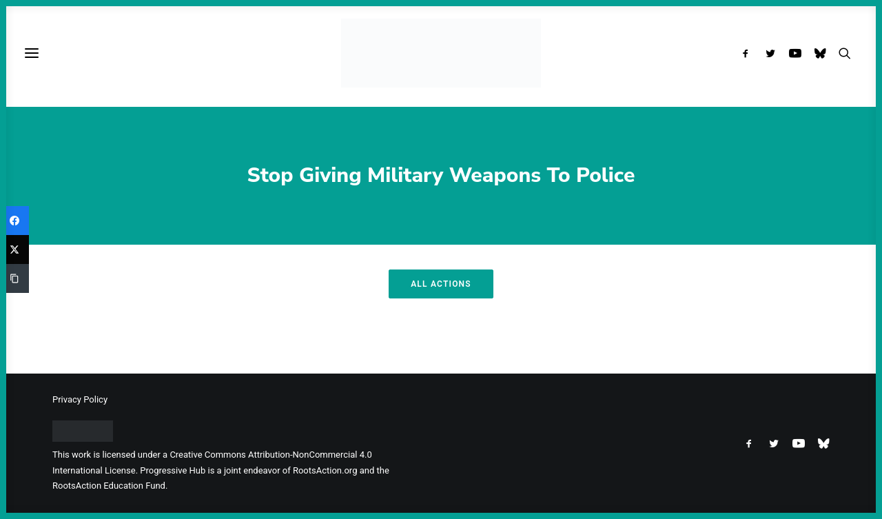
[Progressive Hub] (440, 53)
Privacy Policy (79, 399)
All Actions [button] (441, 284)
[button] (748, 53)
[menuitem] (748, 53)
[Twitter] (14, 249)
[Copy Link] (14, 278)
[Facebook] (14, 220)
